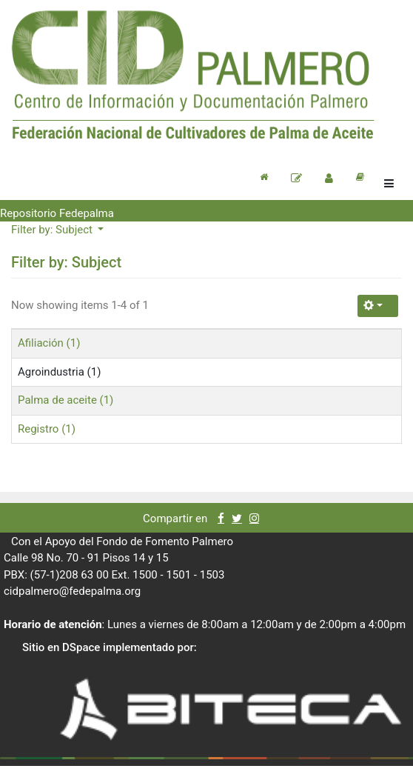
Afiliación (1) (49, 343)
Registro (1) (46, 429)
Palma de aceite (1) (65, 400)
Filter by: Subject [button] (53, 229)
